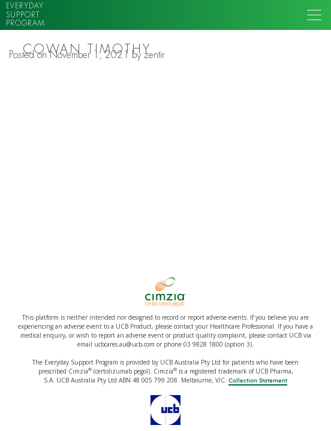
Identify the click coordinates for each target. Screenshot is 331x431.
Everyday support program (25, 14)
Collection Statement (257, 381)
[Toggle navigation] (314, 15)
